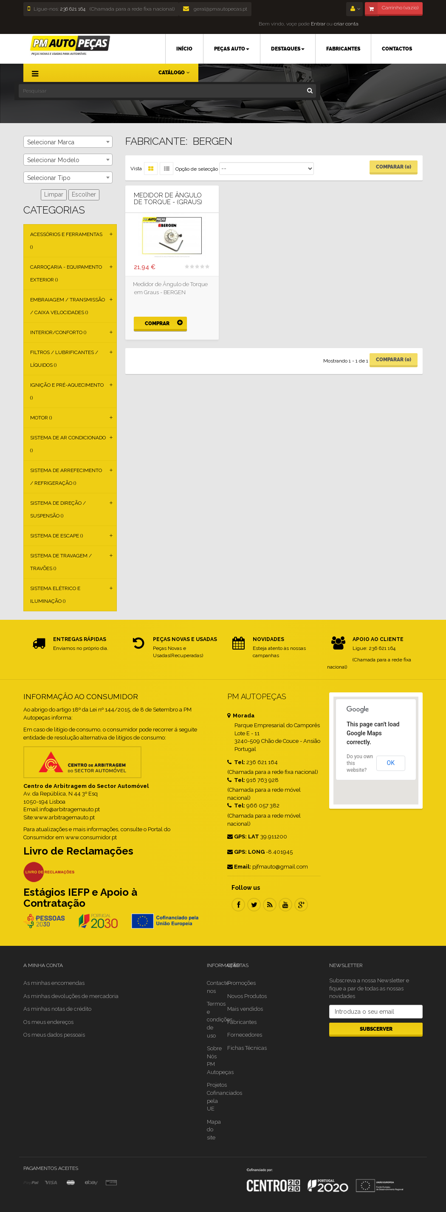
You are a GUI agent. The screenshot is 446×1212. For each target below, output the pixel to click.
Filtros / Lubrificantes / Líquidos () (64, 358)
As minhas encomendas (54, 983)
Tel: (236, 762)
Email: (239, 866)
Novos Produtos (247, 996)
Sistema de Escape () (56, 536)
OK (391, 762)
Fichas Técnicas (247, 1048)
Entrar (317, 24)
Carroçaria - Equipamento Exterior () (66, 273)
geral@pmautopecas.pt (215, 9)
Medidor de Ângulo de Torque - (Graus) (168, 199)
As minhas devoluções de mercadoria (71, 996)
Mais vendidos (245, 1009)
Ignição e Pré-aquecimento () (67, 391)
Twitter (254, 904)
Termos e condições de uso (219, 1019)
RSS (270, 904)
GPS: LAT (243, 836)
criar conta (346, 24)
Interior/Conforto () (58, 332)
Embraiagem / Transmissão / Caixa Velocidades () (67, 306)
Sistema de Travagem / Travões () (61, 562)
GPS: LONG (246, 852)
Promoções (241, 983)
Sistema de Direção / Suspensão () (58, 509)
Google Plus (301, 904)
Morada (240, 715)
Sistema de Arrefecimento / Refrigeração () (66, 476)
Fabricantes (242, 1022)
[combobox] (68, 142)
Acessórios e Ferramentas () (66, 240)
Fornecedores (244, 1035)
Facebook (238, 904)
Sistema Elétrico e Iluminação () (55, 594)
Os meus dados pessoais (54, 1035)
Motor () (41, 418)
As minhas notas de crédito (57, 1009)
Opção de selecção (196, 169)
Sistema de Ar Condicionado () (68, 444)
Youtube (285, 904)
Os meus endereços (48, 1022)
